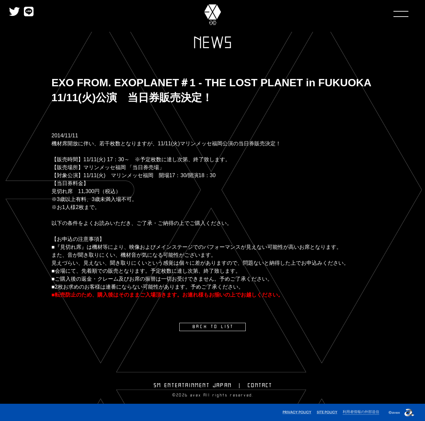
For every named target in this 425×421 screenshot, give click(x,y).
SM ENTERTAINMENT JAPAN (193, 385)
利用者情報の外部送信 (361, 411)
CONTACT (260, 385)
